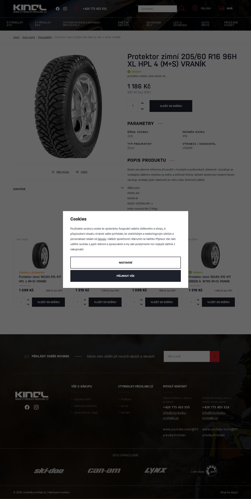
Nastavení (125, 262)
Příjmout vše (125, 275)
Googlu (102, 238)
